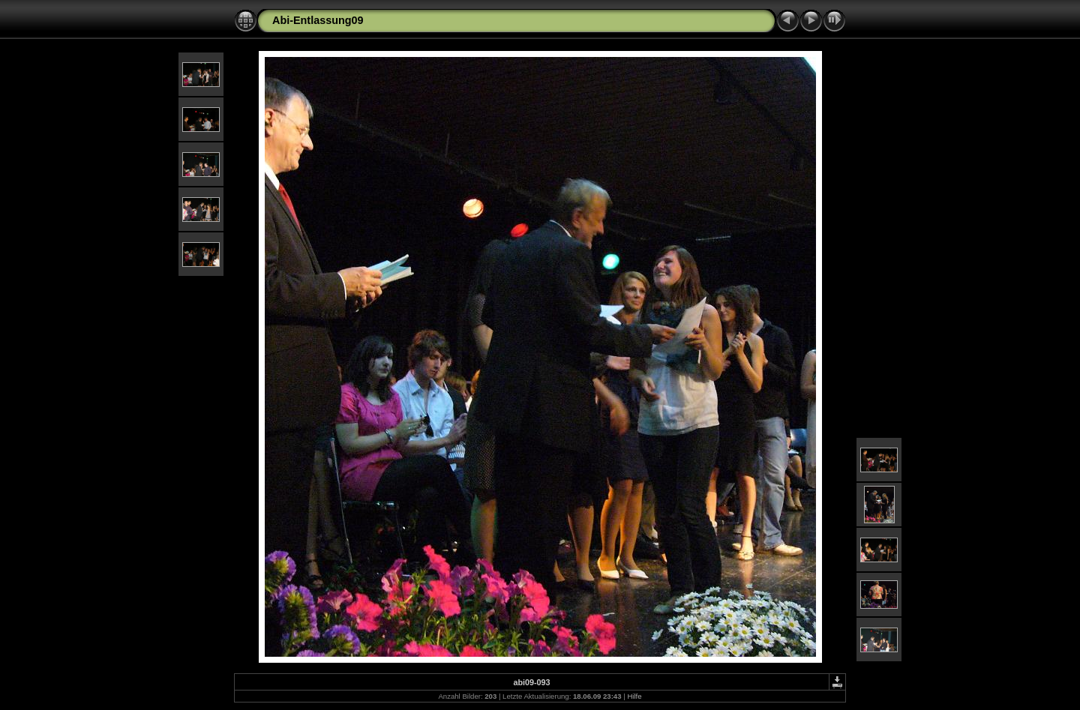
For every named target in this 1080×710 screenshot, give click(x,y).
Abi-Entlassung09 (318, 20)
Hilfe (634, 696)
